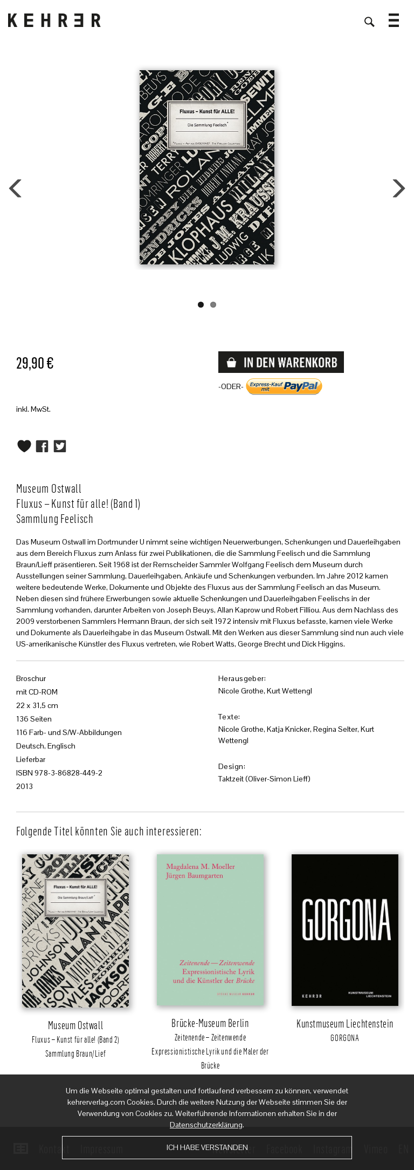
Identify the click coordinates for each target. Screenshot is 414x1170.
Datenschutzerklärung (206, 1125)
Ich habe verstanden (207, 1147)
